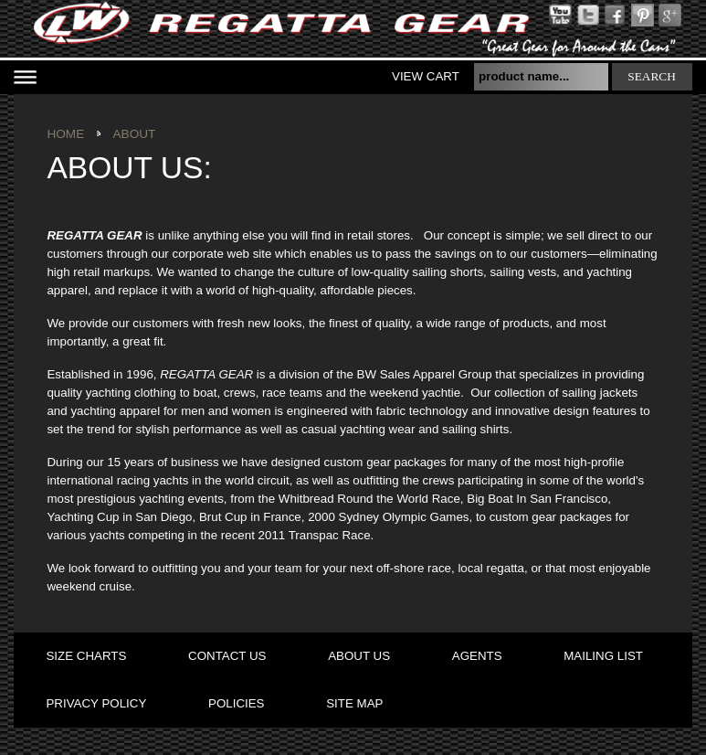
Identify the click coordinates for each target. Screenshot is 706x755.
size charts (86, 656)
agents (477, 656)
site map (354, 703)
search (651, 76)
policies (236, 703)
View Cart (425, 76)
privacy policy (96, 703)
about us (359, 656)
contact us (227, 656)
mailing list (603, 656)
